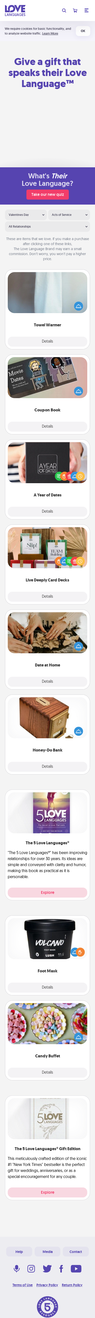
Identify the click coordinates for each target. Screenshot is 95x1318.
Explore (47, 892)
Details (47, 342)
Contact (76, 1251)
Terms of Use (22, 1285)
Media (48, 1251)
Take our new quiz (47, 194)
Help (19, 1251)
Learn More (50, 33)
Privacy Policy (47, 1285)
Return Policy (72, 1285)
